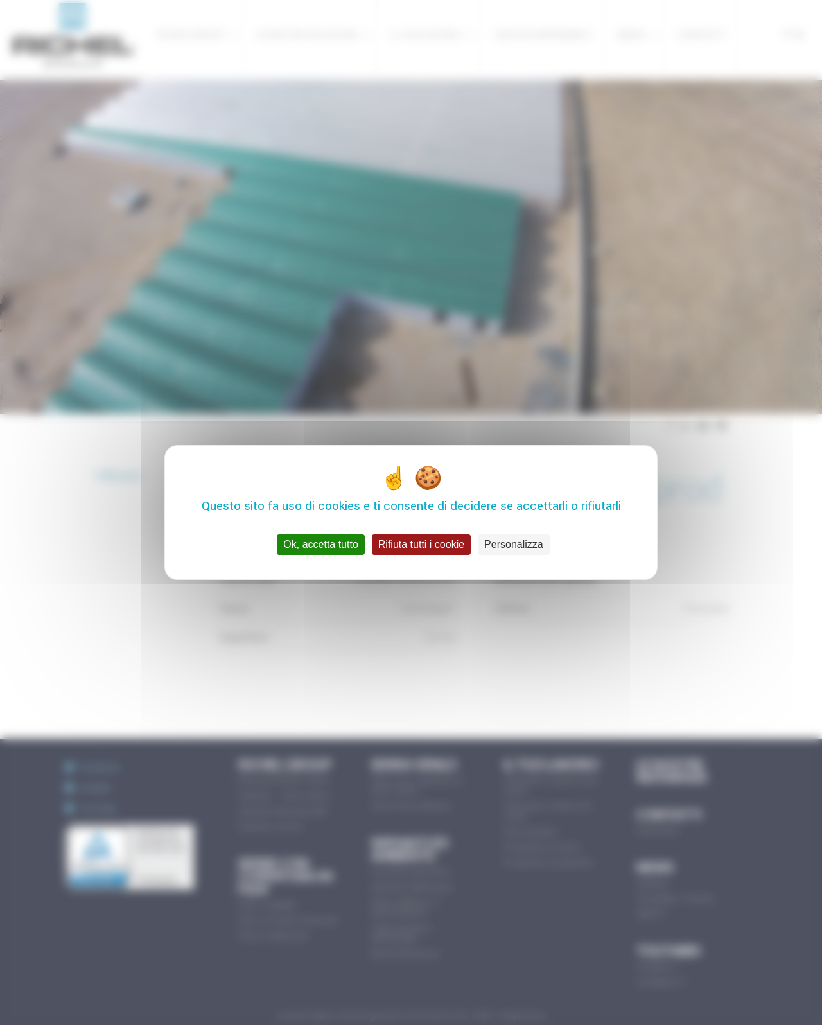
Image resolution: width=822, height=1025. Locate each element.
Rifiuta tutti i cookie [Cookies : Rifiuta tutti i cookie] (421, 544)
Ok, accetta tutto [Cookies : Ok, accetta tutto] (320, 544)
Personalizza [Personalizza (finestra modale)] (513, 544)
